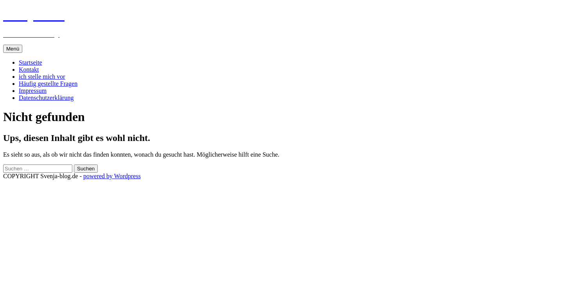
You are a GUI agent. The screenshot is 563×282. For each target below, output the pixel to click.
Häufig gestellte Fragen (48, 83)
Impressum (33, 90)
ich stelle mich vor (42, 76)
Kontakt (29, 69)
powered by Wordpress (112, 176)
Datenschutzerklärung (46, 97)
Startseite (30, 62)
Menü (12, 49)
